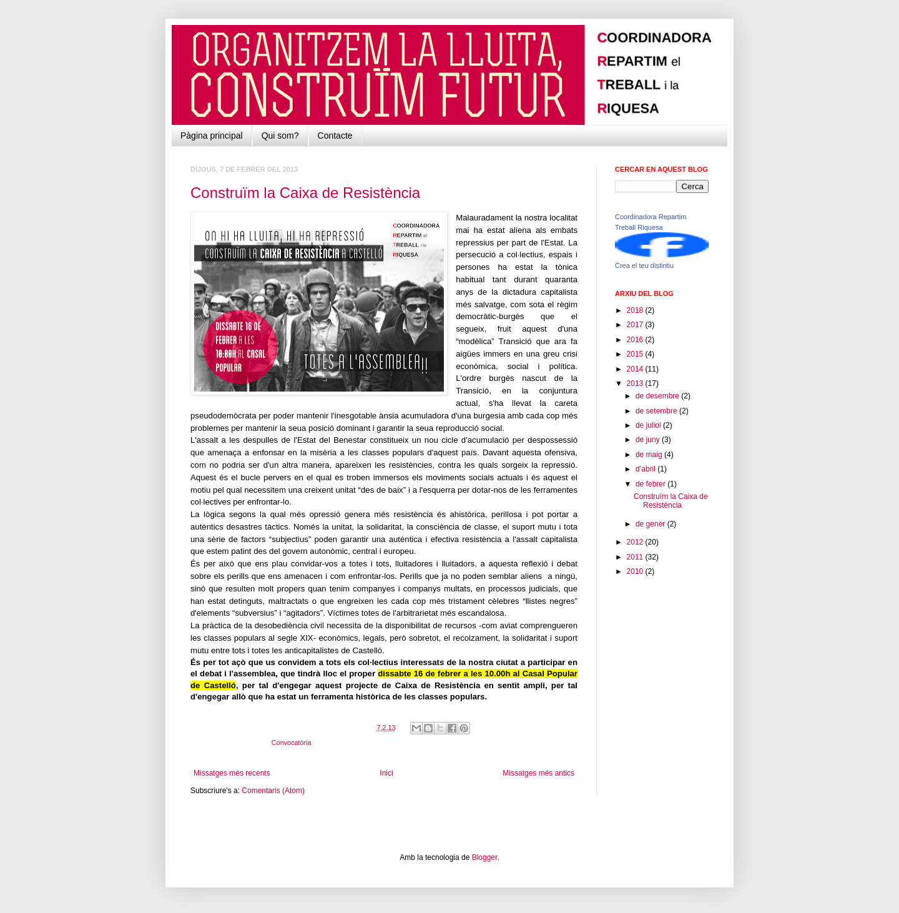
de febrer (651, 484)
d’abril (646, 469)
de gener (651, 524)
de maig (650, 454)
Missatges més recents (232, 773)
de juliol (649, 425)
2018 (636, 310)
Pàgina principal (211, 136)
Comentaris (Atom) (273, 790)
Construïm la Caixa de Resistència (305, 192)
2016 (636, 339)
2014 (636, 369)
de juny (649, 439)
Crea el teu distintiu (644, 265)
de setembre (657, 411)
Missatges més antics (538, 773)
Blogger (485, 857)
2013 (636, 383)
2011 (636, 557)
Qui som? (280, 136)
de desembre (658, 396)
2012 (636, 542)
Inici (386, 773)
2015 (636, 354)
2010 (636, 571)
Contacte (335, 136)
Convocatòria (292, 742)
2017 (636, 324)
